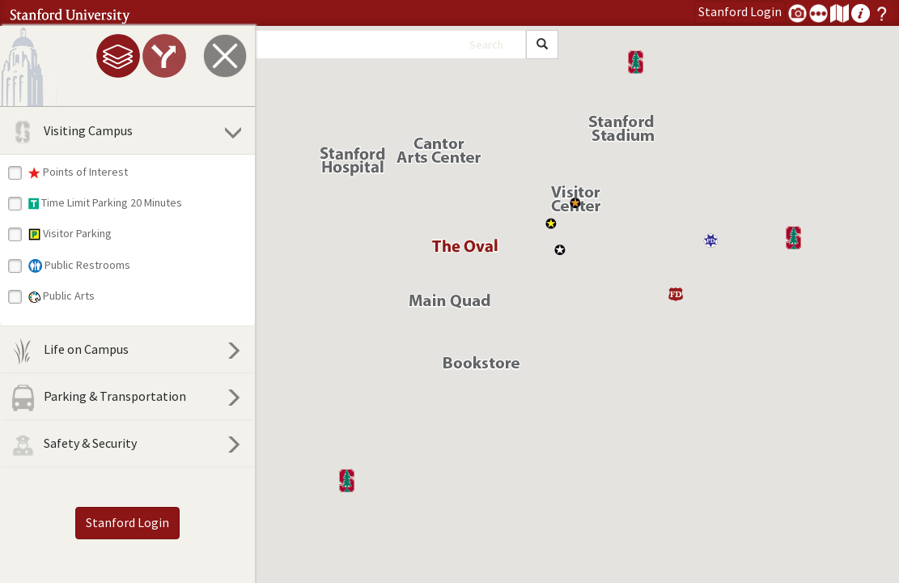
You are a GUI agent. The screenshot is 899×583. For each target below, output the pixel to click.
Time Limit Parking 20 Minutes (105, 202)
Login (740, 11)
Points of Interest (78, 171)
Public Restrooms (79, 265)
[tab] (118, 56)
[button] (346, 480)
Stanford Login (127, 522)
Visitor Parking (70, 233)
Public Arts (61, 295)
